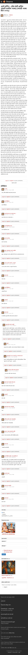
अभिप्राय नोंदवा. (12, 633)
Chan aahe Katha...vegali (10, 262)
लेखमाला (11, 15)
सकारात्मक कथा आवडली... (9, 406)
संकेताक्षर (4, 545)
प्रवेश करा (3, 554)
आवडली (6, 299)
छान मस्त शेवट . (7, 238)
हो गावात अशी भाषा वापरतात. (13, 369)
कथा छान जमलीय (7, 485)
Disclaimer (10, 652)
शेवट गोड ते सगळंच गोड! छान (9, 382)
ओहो (7, 343)
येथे (10, 647)
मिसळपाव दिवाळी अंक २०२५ (7, 575)
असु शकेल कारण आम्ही (10, 324)
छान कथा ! (6, 498)
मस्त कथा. (6, 275)
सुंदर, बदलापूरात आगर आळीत (10, 250)
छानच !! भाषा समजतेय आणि (9, 431)
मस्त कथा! (6, 312)
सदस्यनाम (4, 541)
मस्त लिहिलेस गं (7, 287)
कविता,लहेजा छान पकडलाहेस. (10, 419)
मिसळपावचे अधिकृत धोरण (6, 605)
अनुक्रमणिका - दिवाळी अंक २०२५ (8, 577)
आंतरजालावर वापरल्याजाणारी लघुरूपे (8, 622)
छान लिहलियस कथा (8, 225)
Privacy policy (14, 652)
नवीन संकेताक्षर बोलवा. (8, 552)
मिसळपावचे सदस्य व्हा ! (8, 550)
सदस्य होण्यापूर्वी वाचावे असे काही (7, 614)
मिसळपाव (9, 2)
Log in (6, 180)
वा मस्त (5, 188)
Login (19, 652)
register (12, 180)
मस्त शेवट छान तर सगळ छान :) (10, 213)
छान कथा (6, 443)
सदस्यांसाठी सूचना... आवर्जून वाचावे (7, 608)
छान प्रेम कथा (6, 473)
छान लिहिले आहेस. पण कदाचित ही (10, 456)
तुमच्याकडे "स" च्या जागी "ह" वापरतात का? (15, 355)
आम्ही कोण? (3, 601)
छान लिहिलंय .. (7, 201)
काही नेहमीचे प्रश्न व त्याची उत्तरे (6, 618)
